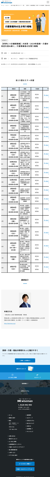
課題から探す (12, 418)
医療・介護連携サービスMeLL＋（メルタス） (14, 424)
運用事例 (29, 415)
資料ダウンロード (13, 439)
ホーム (2, 5)
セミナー (7, 5)
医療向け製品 (11, 426)
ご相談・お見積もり (25, 360)
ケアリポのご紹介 (13, 455)
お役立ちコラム (30, 420)
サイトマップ (30, 431)
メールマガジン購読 (24, 464)
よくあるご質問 (12, 441)
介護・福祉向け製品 (13, 429)
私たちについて (30, 423)
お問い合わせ (12, 436)
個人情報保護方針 (13, 449)
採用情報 (29, 429)
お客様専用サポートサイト (15, 444)
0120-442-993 (26, 405)
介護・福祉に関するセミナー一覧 (17, 5)
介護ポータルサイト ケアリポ (16, 447)
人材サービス (12, 452)
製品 (10, 420)
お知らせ (29, 426)
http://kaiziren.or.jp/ (9, 323)
